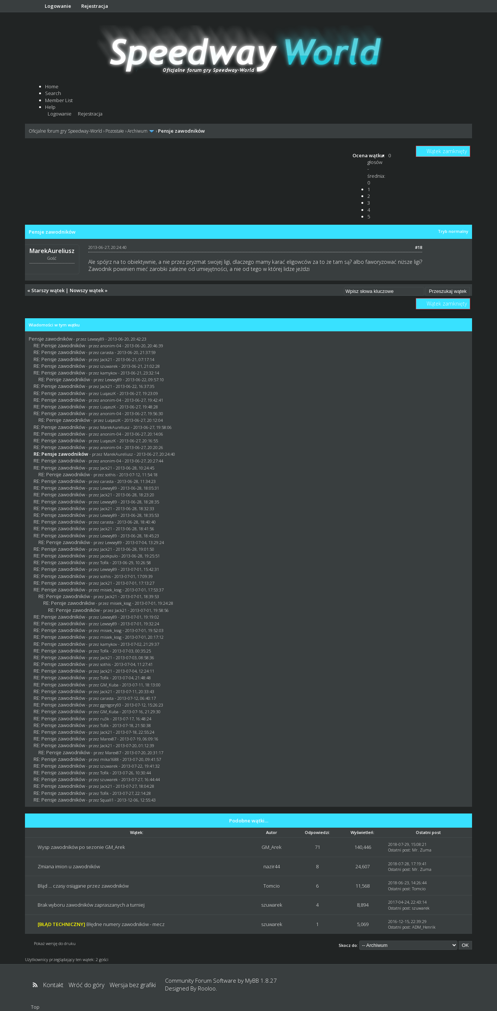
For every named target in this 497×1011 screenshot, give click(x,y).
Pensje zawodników (50, 338)
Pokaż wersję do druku (55, 943)
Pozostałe (114, 131)
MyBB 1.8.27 (261, 980)
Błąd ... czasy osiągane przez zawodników (83, 885)
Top (35, 1007)
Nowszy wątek (87, 290)
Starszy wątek (47, 290)
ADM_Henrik (424, 927)
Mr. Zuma (421, 850)
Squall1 (107, 800)
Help (50, 107)
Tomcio (271, 885)
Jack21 (106, 359)
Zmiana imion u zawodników (69, 866)
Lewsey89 (96, 339)
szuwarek (109, 366)
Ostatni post (399, 850)
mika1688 (109, 759)
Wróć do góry (86, 985)
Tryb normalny (453, 231)
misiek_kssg (110, 590)
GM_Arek (271, 847)
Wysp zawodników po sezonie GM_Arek (81, 847)
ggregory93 (110, 705)
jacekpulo (109, 556)
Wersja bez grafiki (133, 985)
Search (53, 93)
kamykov (108, 373)
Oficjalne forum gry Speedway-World (65, 131)
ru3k (104, 718)
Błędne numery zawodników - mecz (125, 924)
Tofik (104, 562)
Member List (59, 100)
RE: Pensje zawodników (59, 345)
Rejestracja (94, 6)
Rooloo (207, 988)
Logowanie (58, 6)
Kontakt (53, 985)
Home (51, 86)
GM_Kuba (109, 685)
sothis (110, 474)
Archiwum (137, 131)
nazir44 (271, 866)
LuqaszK (108, 393)
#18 (418, 247)
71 (317, 847)
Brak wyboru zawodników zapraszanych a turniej (91, 904)
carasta (107, 352)
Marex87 (108, 739)
